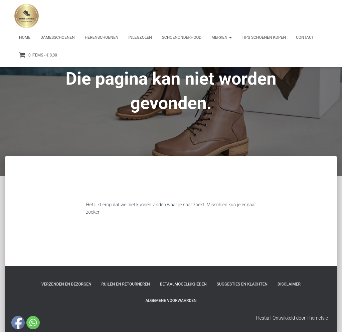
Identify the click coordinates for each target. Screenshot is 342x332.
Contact (305, 37)
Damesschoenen (57, 37)
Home (24, 37)
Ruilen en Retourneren (126, 284)
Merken (221, 37)
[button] (230, 37)
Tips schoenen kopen (264, 37)
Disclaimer (289, 284)
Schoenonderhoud (182, 37)
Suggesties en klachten (242, 284)
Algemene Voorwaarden (170, 300)
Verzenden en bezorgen (66, 284)
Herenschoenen (102, 37)
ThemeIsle (317, 318)
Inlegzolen (140, 37)
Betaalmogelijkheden (183, 284)
